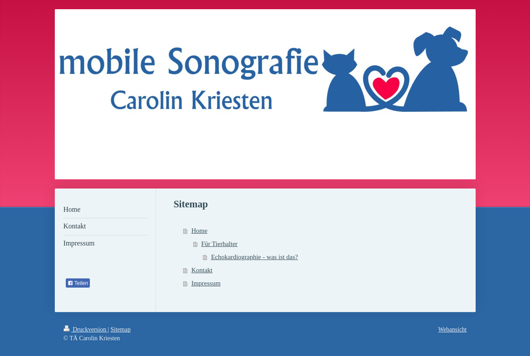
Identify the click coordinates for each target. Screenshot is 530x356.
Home (199, 230)
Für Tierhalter (219, 243)
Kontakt (201, 270)
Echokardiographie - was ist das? (254, 256)
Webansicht (452, 329)
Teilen (78, 283)
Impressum (206, 283)
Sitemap (120, 329)
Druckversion (86, 329)
